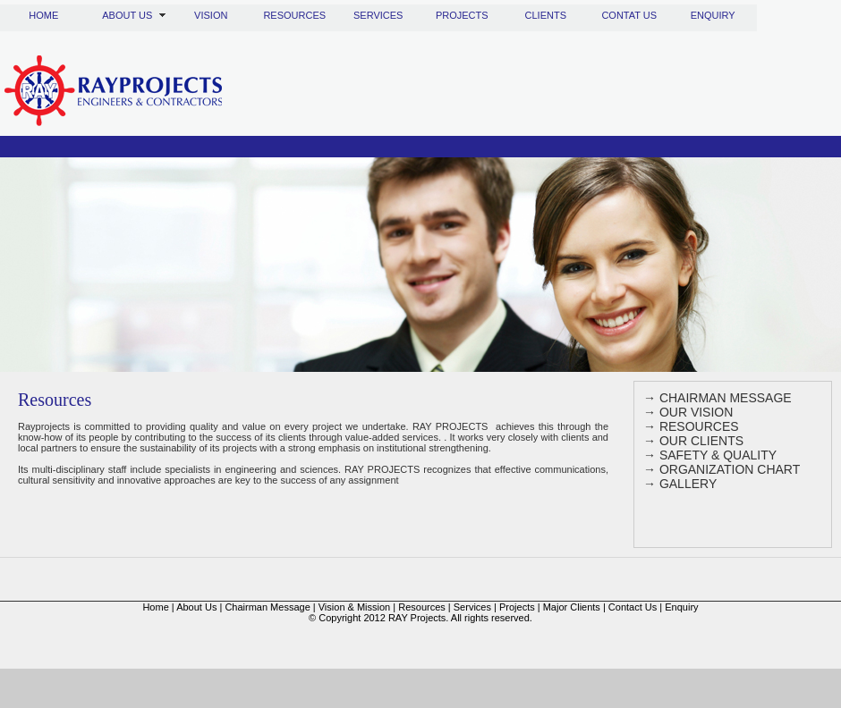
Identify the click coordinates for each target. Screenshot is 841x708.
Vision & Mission (355, 607)
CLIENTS (545, 15)
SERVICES (378, 15)
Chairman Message (267, 607)
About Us (196, 607)
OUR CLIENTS (701, 441)
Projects (517, 607)
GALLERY (688, 483)
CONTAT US (629, 15)
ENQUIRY (713, 15)
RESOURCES (294, 15)
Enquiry (681, 607)
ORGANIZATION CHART (729, 469)
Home (155, 607)
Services (472, 607)
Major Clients (571, 607)
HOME (43, 15)
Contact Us (632, 607)
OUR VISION (694, 412)
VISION (210, 15)
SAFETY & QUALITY (718, 455)
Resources (422, 607)
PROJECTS (462, 15)
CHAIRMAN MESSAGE (724, 398)
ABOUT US (127, 15)
